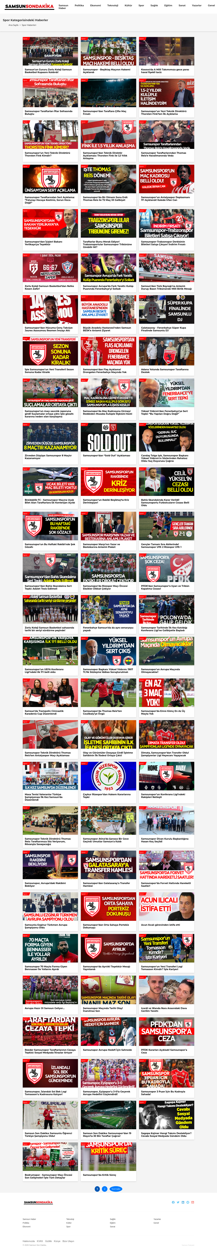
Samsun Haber (63, 7)
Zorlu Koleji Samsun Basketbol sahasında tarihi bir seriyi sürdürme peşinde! (49, 629)
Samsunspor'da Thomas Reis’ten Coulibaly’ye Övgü (102, 712)
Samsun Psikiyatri (188, 1245)
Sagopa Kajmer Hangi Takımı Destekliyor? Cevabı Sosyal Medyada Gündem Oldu (166, 1134)
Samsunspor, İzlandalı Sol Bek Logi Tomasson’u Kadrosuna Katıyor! (46, 1093)
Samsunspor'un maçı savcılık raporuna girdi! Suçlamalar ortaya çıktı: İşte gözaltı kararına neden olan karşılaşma (49, 414)
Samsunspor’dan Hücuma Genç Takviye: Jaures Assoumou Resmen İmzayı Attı (49, 329)
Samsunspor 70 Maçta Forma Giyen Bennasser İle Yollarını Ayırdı (46, 968)
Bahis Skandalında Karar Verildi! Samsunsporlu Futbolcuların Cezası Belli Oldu (165, 503)
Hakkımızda (29, 1241)
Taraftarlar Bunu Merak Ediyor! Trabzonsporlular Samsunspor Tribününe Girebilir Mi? (107, 244)
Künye (57, 1241)
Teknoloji (112, 5)
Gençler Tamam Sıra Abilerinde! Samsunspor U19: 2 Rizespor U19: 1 (161, 545)
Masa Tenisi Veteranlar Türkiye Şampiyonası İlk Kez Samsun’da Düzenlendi (44, 797)
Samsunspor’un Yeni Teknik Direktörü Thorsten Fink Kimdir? (47, 154)
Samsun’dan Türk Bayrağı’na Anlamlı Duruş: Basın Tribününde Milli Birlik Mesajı (166, 287)
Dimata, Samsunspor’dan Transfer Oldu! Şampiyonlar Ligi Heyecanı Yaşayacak (165, 754)
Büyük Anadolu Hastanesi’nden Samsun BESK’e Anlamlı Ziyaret (107, 329)
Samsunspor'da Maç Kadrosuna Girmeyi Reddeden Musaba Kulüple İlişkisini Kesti (107, 412)
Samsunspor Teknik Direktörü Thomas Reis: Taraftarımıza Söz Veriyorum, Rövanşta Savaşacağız (48, 841)
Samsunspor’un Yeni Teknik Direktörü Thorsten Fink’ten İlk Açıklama (164, 112)
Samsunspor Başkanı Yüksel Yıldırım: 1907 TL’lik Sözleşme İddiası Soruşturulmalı (108, 670)
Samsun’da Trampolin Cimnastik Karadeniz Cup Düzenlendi (44, 712)
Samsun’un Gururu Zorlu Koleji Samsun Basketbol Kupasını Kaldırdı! (48, 71)
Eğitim (168, 5)
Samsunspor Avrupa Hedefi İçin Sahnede (107, 1050)
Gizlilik (48, 1241)
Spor (141, 5)
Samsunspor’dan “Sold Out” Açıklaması (106, 455)
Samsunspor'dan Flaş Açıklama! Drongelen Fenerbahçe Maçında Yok (104, 371)
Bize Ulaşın (68, 1241)
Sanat (182, 5)
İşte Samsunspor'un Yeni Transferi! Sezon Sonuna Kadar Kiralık (49, 371)
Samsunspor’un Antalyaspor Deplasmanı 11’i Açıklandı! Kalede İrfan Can (165, 198)
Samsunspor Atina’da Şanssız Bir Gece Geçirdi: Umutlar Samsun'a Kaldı (106, 840)
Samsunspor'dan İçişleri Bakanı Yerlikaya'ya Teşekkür (43, 243)
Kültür (128, 5)
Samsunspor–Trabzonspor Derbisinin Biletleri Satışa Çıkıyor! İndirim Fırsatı (163, 243)
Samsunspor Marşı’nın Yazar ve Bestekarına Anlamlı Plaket (101, 545)
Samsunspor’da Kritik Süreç (99, 1175)
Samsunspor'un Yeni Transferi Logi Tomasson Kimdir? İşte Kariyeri (162, 968)
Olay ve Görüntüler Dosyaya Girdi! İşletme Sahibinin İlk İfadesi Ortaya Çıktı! (108, 754)
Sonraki (116, 1189)
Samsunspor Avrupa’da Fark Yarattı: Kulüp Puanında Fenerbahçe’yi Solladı (108, 287)
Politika (79, 5)
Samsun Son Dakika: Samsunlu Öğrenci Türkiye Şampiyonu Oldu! (48, 1134)
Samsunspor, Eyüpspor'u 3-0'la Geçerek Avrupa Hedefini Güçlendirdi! (106, 1093)
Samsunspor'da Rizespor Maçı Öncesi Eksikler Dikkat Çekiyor (105, 587)
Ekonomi (95, 5)
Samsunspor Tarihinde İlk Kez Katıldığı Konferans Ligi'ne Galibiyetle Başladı (164, 629)
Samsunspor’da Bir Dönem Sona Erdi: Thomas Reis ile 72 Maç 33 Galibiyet (105, 198)
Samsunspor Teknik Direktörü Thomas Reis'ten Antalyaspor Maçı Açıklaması (48, 754)
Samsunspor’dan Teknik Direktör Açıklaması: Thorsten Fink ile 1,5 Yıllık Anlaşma (105, 156)
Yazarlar (197, 5)
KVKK (40, 1241)
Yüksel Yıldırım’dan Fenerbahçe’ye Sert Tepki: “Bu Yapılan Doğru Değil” (164, 412)
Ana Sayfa (13, 25)
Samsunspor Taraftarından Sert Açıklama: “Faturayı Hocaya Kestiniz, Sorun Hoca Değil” (50, 200)
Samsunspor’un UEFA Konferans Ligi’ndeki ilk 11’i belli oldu (44, 670)
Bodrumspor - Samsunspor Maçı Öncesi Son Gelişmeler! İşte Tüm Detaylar (48, 1176)
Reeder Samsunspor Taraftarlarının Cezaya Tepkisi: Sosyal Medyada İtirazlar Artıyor (50, 1051)
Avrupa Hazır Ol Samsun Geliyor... (45, 1008)
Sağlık (154, 5)
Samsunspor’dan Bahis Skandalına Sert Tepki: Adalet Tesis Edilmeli (48, 587)
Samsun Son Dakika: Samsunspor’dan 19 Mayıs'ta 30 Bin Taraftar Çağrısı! (107, 1134)
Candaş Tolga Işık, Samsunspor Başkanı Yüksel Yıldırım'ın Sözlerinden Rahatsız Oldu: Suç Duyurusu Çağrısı (164, 458)
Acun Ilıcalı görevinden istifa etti (160, 925)
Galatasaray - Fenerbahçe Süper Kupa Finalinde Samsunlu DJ (163, 329)
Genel (211, 5)
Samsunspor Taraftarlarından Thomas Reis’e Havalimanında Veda (163, 154)
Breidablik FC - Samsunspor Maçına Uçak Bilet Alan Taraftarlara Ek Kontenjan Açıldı (50, 501)
